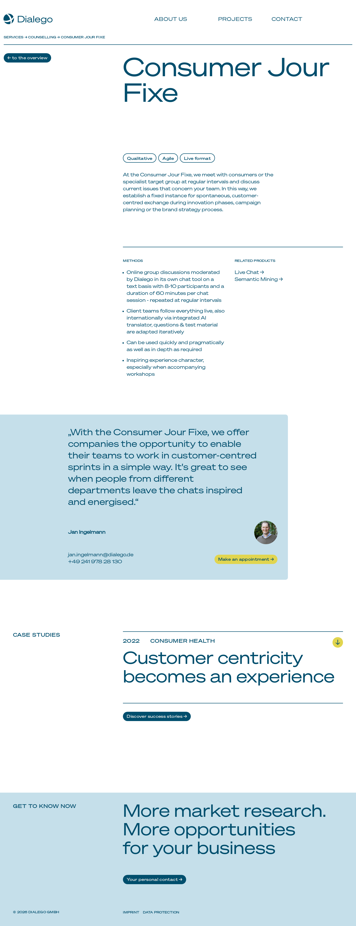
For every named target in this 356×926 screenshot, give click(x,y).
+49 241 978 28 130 (95, 561)
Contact (284, 14)
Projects (233, 14)
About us (169, 14)
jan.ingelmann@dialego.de (100, 554)
